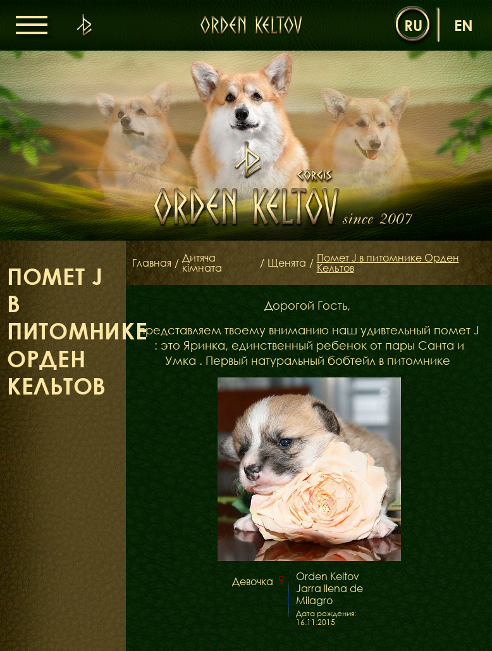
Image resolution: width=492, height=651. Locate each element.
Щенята (287, 263)
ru (413, 25)
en (463, 25)
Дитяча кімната (202, 263)
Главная (151, 263)
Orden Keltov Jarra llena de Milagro (329, 589)
